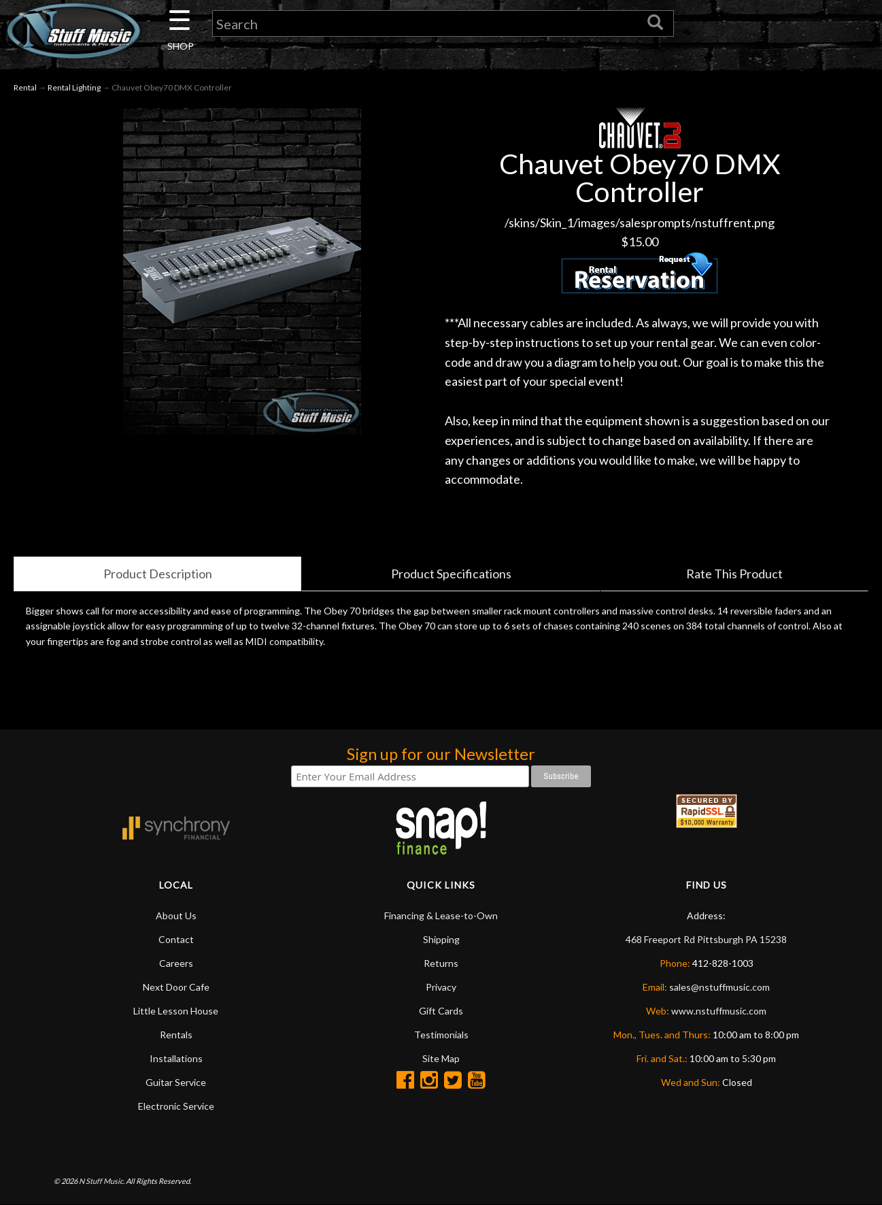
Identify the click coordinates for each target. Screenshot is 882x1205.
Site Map (441, 1058)
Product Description (157, 573)
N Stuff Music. (101, 1180)
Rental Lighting (74, 87)
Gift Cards (441, 1011)
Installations (176, 1058)
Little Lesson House (175, 1011)
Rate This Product (734, 573)
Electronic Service (176, 1106)
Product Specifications (451, 573)
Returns (441, 963)
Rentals (176, 1034)
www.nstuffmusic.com (718, 1011)
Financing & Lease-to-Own (441, 915)
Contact (176, 939)
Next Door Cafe (176, 987)
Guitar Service (176, 1082)
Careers (176, 963)
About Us (176, 915)
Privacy (441, 987)
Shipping (441, 939)
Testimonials (441, 1034)
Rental (25, 87)
